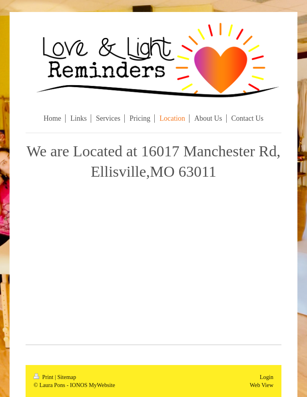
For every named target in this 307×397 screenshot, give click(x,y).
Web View (261, 385)
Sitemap (66, 377)
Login (266, 377)
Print (44, 377)
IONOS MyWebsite (92, 385)
